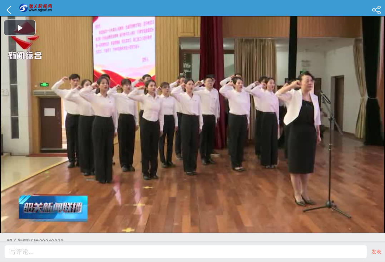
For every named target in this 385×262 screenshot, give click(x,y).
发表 (376, 251)
